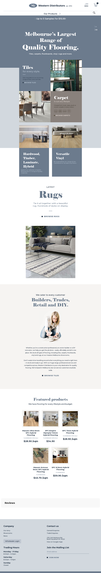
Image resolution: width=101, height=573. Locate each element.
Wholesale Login (12, 526)
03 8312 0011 (17, 561)
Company (8, 511)
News (5, 521)
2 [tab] (96, 30)
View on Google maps (54, 526)
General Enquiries (53, 515)
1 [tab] (96, 26)
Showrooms (7, 518)
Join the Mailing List (58, 532)
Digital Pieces (93, 569)
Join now (54, 542)
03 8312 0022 (86, 561)
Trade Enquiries (52, 518)
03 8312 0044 (51, 561)
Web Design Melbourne (78, 569)
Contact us (53, 511)
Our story (6, 515)
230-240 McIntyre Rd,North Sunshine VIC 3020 (56, 523)
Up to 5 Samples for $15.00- (51, 18)
